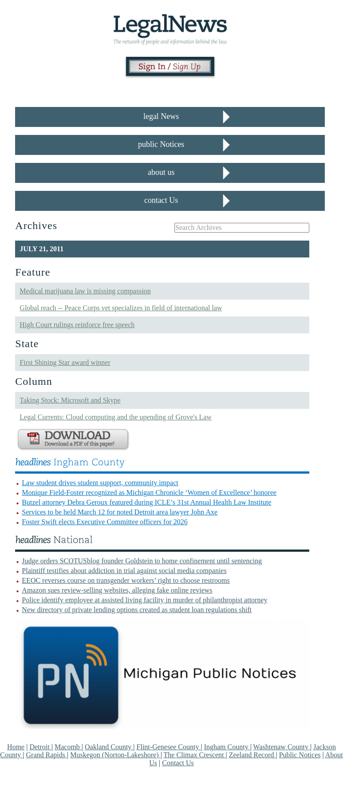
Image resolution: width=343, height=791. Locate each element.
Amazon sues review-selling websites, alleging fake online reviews (117, 590)
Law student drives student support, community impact (100, 482)
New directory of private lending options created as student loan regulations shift (137, 609)
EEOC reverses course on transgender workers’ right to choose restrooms (125, 580)
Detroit (40, 747)
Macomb (68, 747)
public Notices (161, 144)
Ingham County (227, 747)
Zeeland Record (252, 755)
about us (161, 172)
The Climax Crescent (195, 755)
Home (15, 747)
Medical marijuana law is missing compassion (85, 291)
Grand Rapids (46, 755)
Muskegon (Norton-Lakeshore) (115, 755)
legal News (161, 116)
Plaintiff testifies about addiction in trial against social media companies (124, 570)
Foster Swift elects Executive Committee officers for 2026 (104, 522)
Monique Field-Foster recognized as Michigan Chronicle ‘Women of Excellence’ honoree (149, 492)
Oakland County (109, 747)
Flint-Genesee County (169, 747)
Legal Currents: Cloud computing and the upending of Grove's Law (116, 417)
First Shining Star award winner (65, 362)
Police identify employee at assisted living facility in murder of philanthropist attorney (144, 600)
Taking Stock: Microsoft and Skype (70, 400)
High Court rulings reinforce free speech (77, 324)
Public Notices (300, 755)
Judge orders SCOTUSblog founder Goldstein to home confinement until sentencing (142, 561)
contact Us (161, 200)
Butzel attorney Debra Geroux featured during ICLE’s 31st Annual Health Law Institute (146, 502)
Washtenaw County (281, 747)
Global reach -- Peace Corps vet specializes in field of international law (121, 308)
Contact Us (178, 763)
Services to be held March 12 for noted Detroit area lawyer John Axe (119, 512)
